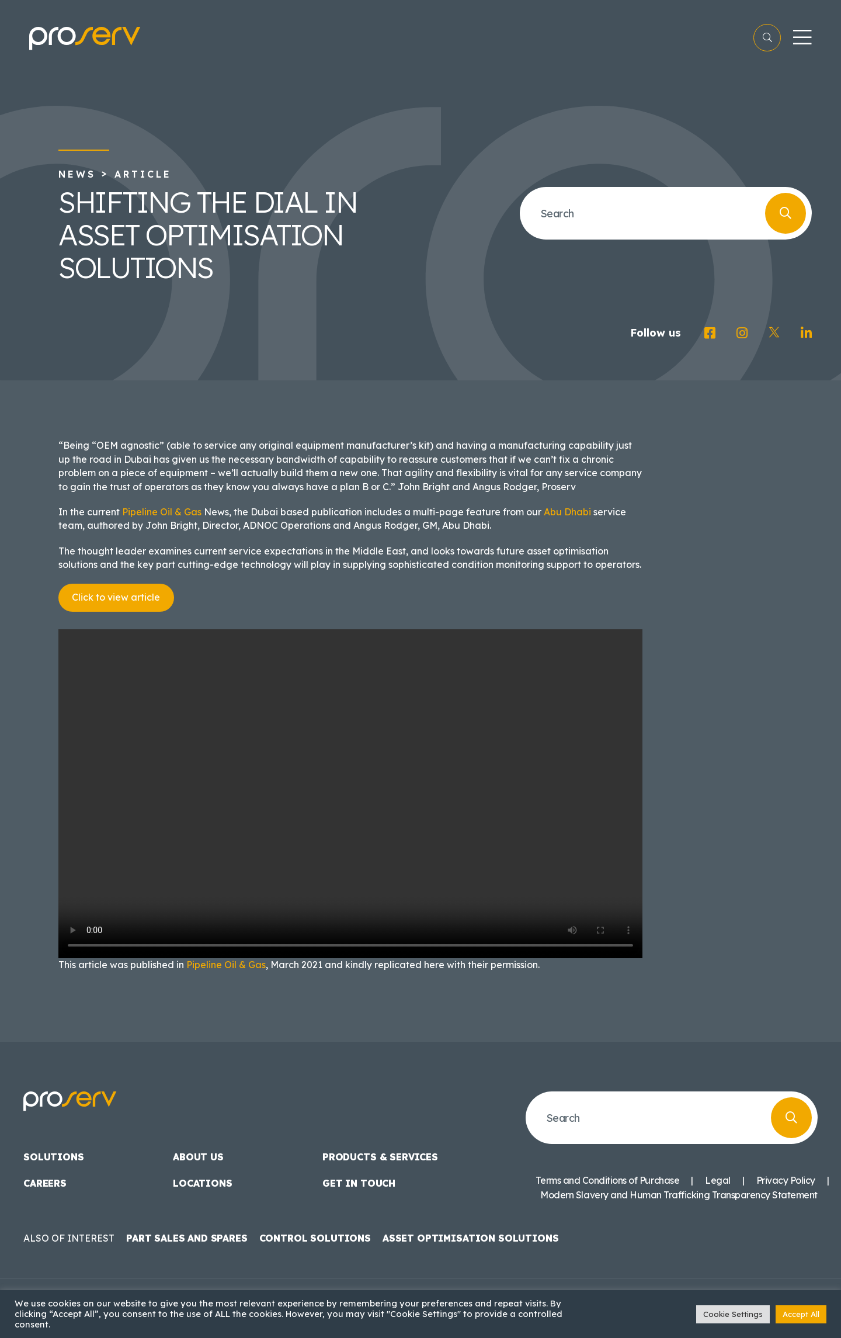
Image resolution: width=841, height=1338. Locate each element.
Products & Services (380, 1157)
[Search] (785, 213)
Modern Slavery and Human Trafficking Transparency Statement (679, 1195)
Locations (202, 1183)
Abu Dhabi (567, 512)
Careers (45, 1183)
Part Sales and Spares (187, 1238)
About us (198, 1157)
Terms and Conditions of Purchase (607, 1180)
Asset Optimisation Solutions (471, 1238)
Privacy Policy (785, 1180)
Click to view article (116, 597)
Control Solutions (315, 1238)
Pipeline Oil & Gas (161, 512)
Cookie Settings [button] (733, 1314)
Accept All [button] (801, 1314)
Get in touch (358, 1183)
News (77, 174)
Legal (718, 1180)
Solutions (53, 1157)
